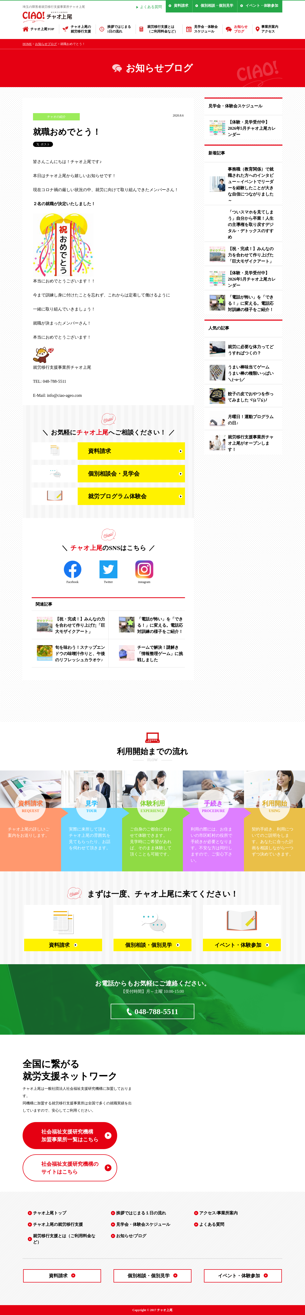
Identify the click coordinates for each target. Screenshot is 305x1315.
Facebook (73, 572)
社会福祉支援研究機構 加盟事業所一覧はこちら (69, 1135)
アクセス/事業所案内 (218, 1213)
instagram (144, 572)
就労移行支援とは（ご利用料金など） (162, 29)
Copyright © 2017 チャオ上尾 (152, 1310)
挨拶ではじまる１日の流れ (141, 1213)
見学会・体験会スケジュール (206, 29)
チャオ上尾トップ (49, 1213)
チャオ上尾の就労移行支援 (81, 29)
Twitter (108, 572)
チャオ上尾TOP (42, 29)
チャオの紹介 (56, 117)
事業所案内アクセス (269, 29)
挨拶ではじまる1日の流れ (119, 29)
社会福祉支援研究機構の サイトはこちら (69, 1168)
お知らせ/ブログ (131, 1236)
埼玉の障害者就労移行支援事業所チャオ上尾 (54, 7)
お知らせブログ (241, 29)
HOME (27, 44)
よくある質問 (151, 7)
